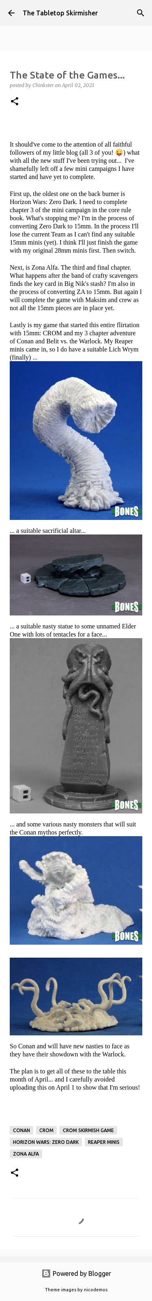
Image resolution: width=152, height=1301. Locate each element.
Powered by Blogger (76, 1273)
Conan (21, 1130)
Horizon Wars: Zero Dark (46, 1142)
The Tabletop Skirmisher (60, 13)
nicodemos (95, 1289)
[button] (14, 101)
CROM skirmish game (88, 1130)
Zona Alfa (26, 1153)
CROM (46, 1130)
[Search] (141, 13)
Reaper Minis (104, 1142)
